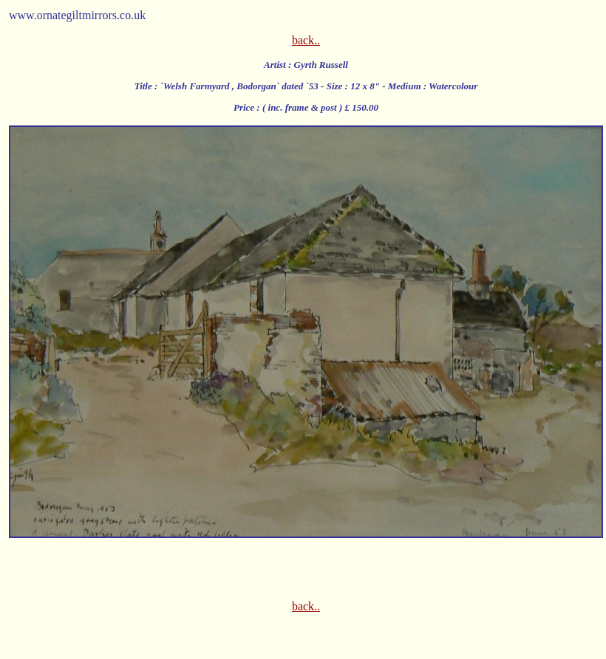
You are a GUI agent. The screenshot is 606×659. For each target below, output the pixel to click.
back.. (306, 40)
